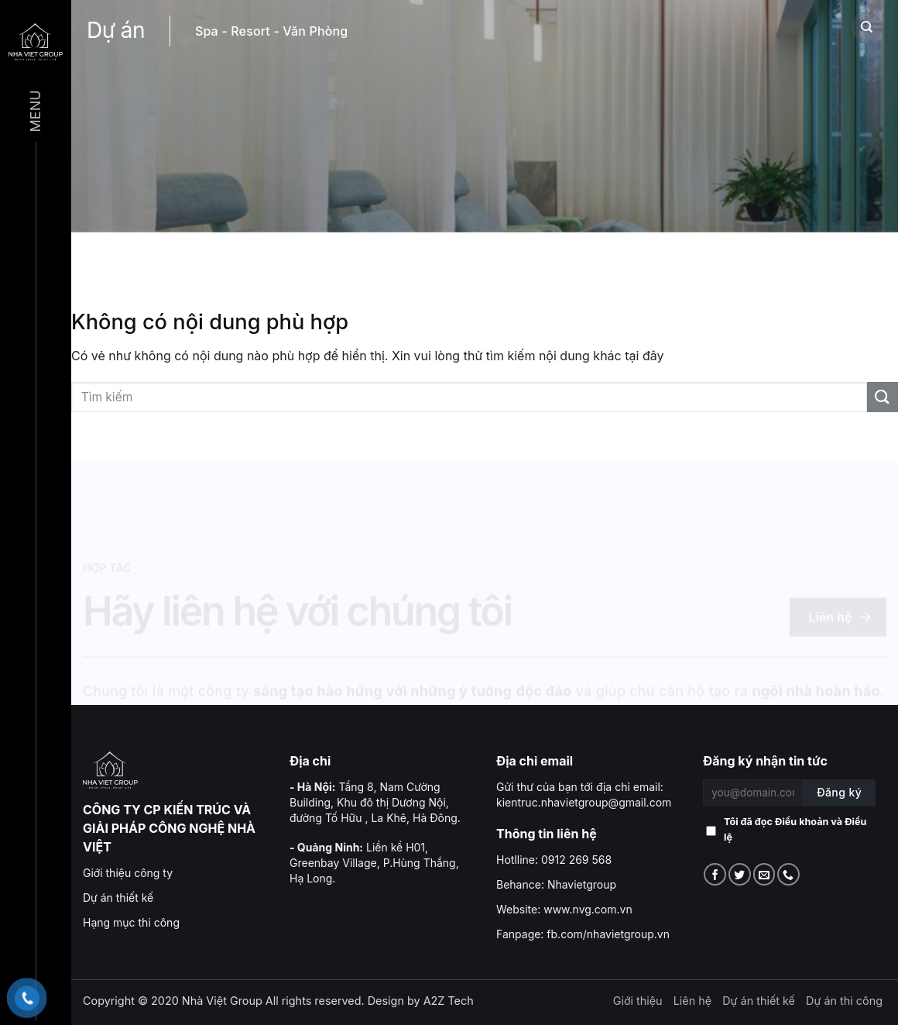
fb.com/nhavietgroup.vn (608, 934)
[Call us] (788, 874)
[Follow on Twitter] (739, 874)
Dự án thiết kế (118, 897)
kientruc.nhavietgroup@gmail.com (583, 802)
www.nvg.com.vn (587, 909)
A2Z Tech (448, 1000)
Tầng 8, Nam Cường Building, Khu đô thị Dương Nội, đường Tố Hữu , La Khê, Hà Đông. (375, 802)
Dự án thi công (844, 1000)
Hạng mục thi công (131, 922)
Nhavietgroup (581, 884)
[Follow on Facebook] (715, 874)
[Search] (867, 27)
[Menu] (36, 41)
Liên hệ (692, 1000)
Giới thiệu (638, 1000)
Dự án (116, 30)
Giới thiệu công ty (128, 872)
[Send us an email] (764, 874)
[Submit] (882, 397)
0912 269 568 (576, 859)
